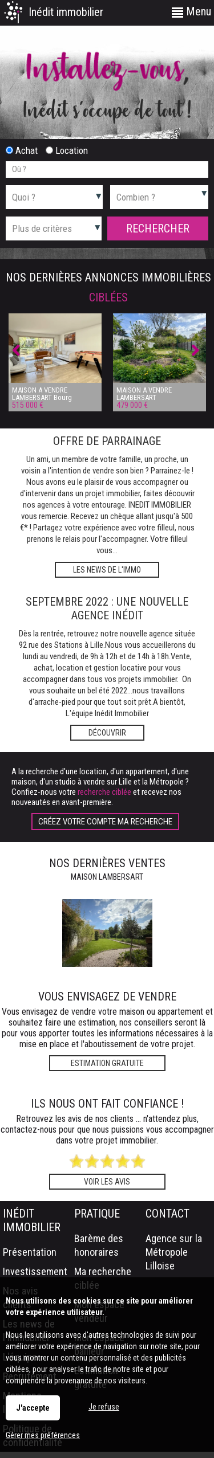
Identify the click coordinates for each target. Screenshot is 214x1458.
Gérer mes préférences (43, 1435)
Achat (22, 150)
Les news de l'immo (107, 569)
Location (67, 150)
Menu (191, 11)
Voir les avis (107, 1181)
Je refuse (103, 1406)
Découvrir (107, 732)
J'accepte (33, 1407)
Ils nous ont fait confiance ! (107, 1103)
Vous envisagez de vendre (107, 996)
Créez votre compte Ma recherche (105, 821)
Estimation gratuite (107, 1063)
